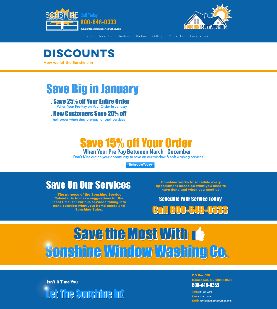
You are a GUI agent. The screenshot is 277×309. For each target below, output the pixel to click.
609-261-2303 (205, 291)
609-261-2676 (204, 296)
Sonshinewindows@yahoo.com (104, 29)
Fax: (194, 296)
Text (194, 291)
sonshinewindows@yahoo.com (215, 300)
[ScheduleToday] (140, 165)
